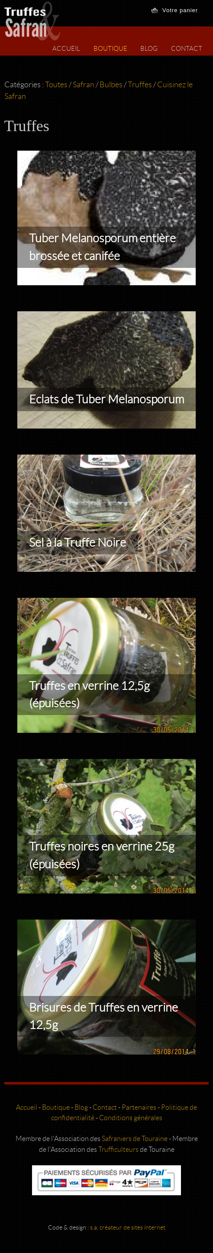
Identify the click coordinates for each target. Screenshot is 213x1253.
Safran (83, 84)
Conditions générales (130, 1117)
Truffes (140, 84)
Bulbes (111, 84)
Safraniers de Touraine (135, 1138)
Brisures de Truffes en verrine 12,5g (103, 1016)
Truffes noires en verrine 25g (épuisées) (101, 855)
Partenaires (139, 1107)
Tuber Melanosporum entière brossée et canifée (102, 247)
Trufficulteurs (118, 1149)
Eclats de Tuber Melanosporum (106, 399)
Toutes (56, 84)
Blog (149, 48)
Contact (186, 48)
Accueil (66, 48)
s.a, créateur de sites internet (127, 1227)
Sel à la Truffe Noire (77, 542)
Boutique (110, 48)
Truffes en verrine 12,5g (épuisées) (89, 694)
